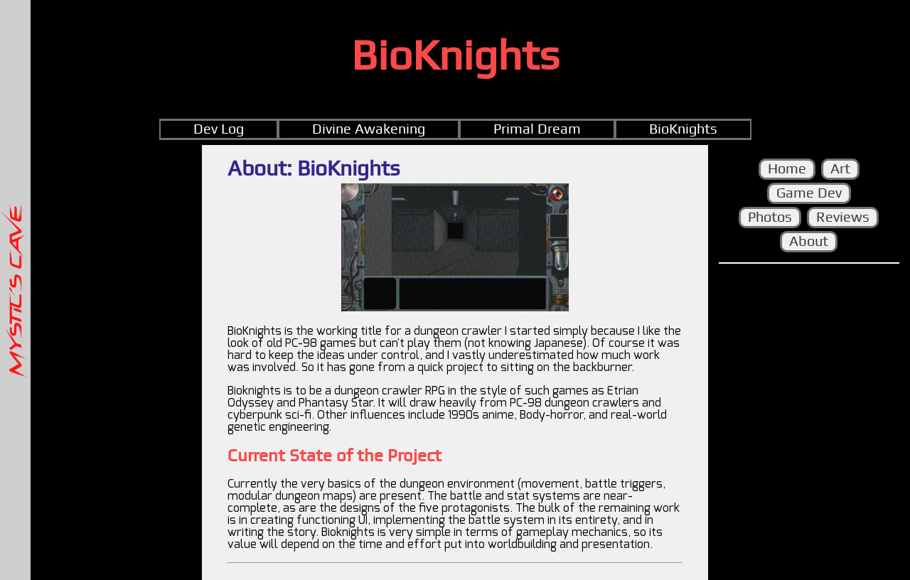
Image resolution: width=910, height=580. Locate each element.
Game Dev (809, 193)
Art (840, 169)
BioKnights (683, 129)
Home (787, 169)
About (808, 242)
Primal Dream (537, 129)
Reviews (842, 217)
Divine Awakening (368, 129)
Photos (770, 217)
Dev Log (218, 129)
